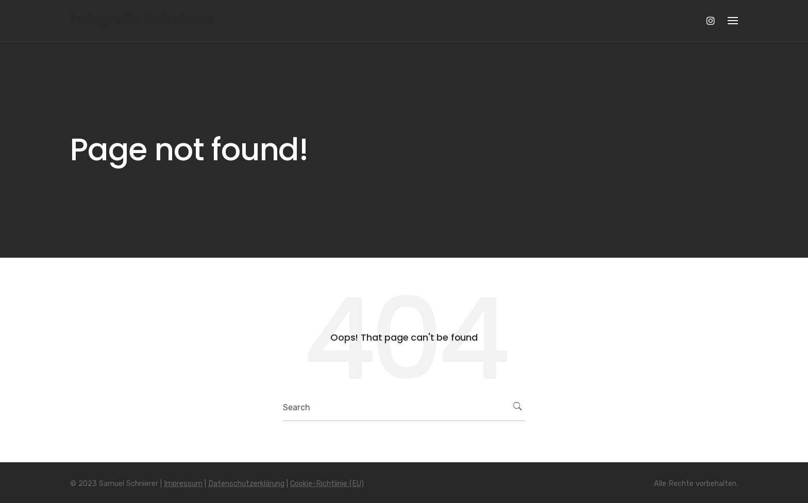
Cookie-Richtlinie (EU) (327, 483)
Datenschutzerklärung (246, 483)
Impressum (183, 483)
